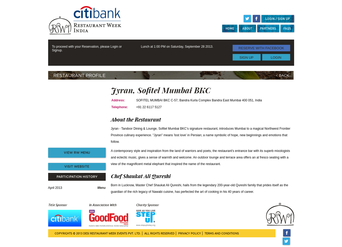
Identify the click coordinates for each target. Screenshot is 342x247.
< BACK (282, 76)
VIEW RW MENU (77, 152)
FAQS (287, 28)
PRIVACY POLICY (189, 233)
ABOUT (247, 28)
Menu (101, 188)
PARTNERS (268, 28)
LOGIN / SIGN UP (277, 19)
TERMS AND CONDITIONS (222, 233)
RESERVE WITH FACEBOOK (261, 48)
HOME (230, 28)
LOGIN (276, 57)
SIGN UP (246, 57)
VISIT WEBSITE (76, 166)
